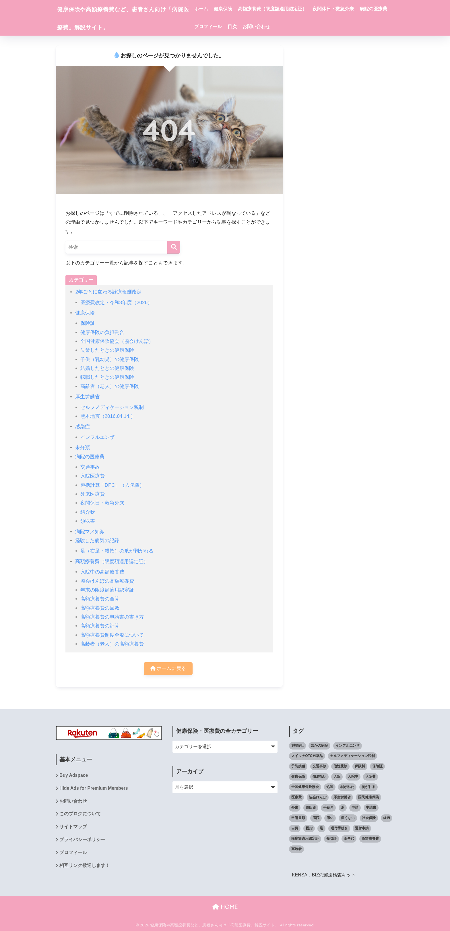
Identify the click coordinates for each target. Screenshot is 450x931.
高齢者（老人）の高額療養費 (112, 644)
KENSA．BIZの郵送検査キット (324, 875)
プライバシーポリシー (82, 840)
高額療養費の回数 (99, 608)
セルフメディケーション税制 (112, 407)
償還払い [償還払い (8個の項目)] (319, 777)
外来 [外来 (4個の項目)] (294, 808)
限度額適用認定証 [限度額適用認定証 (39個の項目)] (305, 839)
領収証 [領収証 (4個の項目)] (331, 839)
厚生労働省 (87, 396)
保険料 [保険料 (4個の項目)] (360, 766)
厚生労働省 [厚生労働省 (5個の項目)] (342, 797)
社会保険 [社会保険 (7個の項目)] (369, 818)
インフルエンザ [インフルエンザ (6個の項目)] (347, 746)
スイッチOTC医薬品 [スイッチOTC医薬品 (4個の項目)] (307, 756)
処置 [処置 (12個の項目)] (329, 787)
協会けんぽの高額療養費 (107, 581)
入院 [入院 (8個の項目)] (336, 777)
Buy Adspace (73, 775)
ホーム (217, 8)
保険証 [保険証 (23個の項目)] (377, 766)
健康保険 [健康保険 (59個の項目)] (298, 777)
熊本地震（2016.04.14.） (107, 416)
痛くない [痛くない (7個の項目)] (348, 818)
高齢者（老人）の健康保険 (109, 386)
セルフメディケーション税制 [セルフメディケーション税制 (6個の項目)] (352, 756)
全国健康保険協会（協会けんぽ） (117, 341)
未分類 (82, 447)
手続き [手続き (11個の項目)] (328, 808)
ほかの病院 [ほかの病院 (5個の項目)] (319, 746)
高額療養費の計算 (99, 626)
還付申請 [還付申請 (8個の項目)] (362, 828)
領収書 (87, 521)
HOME (225, 906)
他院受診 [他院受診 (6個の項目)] (340, 766)
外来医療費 (92, 494)
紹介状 (87, 512)
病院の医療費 (224, 26)
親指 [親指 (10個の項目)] (309, 828)
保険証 (87, 323)
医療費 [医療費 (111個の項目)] (296, 797)
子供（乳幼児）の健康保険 (109, 359)
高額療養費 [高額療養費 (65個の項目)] (370, 839)
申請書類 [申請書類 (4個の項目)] (298, 818)
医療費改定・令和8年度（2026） (116, 302)
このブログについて (80, 814)
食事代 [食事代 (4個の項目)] (349, 839)
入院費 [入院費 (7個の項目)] (370, 777)
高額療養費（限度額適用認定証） (288, 8)
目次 (281, 26)
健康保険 (239, 8)
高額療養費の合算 (99, 599)
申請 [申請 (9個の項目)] (355, 808)
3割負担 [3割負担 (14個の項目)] (297, 746)
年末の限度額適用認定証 (107, 590)
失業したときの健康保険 (107, 350)
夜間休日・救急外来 (349, 8)
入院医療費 (92, 476)
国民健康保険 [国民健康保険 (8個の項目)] (368, 797)
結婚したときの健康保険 (107, 368)
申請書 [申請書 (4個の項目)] (371, 808)
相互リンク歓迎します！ (84, 866)
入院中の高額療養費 (102, 572)
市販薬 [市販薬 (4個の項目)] (311, 808)
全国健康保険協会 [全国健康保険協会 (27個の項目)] (305, 787)
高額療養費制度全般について (112, 635)
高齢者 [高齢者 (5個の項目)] (296, 849)
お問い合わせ (305, 26)
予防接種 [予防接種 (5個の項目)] (298, 766)
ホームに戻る (168, 668)
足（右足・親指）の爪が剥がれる (117, 551)
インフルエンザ (97, 437)
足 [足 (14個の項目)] (321, 828)
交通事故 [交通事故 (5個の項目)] (319, 766)
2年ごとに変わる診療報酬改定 (108, 292)
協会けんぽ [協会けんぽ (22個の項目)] (317, 797)
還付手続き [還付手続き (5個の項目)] (339, 828)
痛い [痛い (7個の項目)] (330, 818)
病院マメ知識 (89, 531)
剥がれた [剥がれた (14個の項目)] (347, 787)
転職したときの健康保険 (107, 377)
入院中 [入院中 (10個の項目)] (353, 777)
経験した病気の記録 (97, 540)
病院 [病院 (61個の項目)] (316, 818)
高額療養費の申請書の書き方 (112, 617)
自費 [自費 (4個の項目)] (294, 828)
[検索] (173, 247)
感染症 (82, 426)
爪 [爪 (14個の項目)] (342, 808)
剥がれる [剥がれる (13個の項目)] (368, 787)
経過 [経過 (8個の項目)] (386, 818)
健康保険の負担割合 (102, 332)
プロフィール (257, 26)
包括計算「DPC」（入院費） (112, 485)
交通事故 (90, 467)
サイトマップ (73, 827)
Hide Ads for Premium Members (94, 788)
